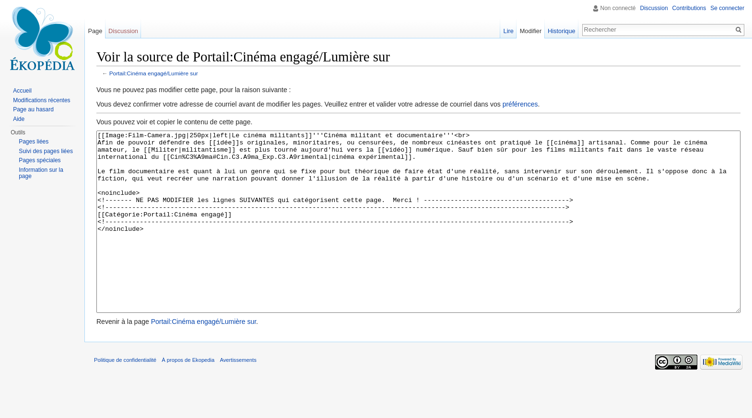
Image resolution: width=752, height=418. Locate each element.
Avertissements (238, 396)
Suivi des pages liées (46, 151)
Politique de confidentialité (125, 396)
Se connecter (727, 8)
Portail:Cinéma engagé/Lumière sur (153, 73)
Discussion (654, 8)
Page (95, 31)
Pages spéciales (39, 160)
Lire (509, 31)
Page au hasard (33, 109)
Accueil (22, 90)
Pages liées (33, 141)
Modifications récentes (41, 100)
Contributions (689, 8)
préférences (520, 104)
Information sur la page (41, 173)
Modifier (531, 31)
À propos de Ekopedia (188, 396)
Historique (562, 31)
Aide (18, 119)
